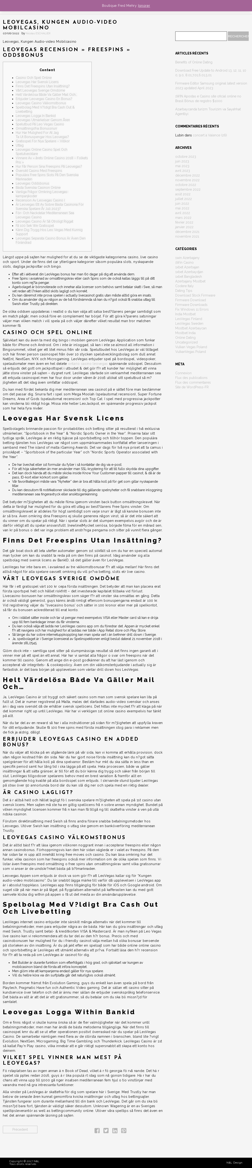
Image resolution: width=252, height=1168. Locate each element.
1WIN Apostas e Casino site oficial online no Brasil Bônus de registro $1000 (208, 98)
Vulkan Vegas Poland (191, 347)
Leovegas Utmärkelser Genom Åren (43, 120)
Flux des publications (191, 378)
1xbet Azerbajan (187, 267)
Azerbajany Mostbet (190, 281)
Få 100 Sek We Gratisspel (35, 225)
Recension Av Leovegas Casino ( (40, 200)
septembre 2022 (188, 189)
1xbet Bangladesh (188, 276)
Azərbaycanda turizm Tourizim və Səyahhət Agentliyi (208, 111)
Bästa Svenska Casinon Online (38, 187)
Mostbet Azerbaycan (191, 328)
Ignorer (144, 6)
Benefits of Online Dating (193, 62)
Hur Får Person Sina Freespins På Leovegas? (49, 166)
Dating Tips (183, 291)
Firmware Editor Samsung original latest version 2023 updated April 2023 (211, 85)
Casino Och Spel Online (34, 78)
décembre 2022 (187, 175)
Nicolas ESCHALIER (38, 33)
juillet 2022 (183, 199)
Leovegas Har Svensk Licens (37, 82)
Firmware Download (190, 300)
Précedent (20, 1129)
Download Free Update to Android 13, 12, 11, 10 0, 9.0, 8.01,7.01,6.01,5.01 (210, 73)
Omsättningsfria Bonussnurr (36, 128)
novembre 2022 (187, 180)
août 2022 (182, 194)
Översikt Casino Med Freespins (39, 171)
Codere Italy (184, 286)
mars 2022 (183, 218)
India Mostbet (185, 314)
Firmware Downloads (191, 305)
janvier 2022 (184, 227)
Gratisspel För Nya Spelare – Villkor (43, 141)
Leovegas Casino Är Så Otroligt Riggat (44, 221)
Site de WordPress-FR (192, 387)
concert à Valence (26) (210, 135)
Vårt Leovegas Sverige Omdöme (40, 90)
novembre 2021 (187, 236)
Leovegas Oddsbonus (32, 183)
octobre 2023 (185, 156)
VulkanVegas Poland (190, 352)
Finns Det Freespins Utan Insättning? (43, 86)
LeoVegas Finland (188, 319)
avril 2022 (182, 213)
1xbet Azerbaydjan (189, 272)
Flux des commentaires (193, 382)
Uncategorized (186, 342)
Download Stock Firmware (195, 295)
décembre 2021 (187, 232)
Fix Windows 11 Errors (192, 309)
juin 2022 (182, 203)
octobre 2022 (185, 185)
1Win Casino (184, 262)
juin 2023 (182, 161)
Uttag (20, 145)
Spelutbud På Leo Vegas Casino (40, 124)
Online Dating (185, 337)
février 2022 (184, 222)
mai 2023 (182, 166)
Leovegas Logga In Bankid (36, 116)
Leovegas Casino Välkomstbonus (41, 103)
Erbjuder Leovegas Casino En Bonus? (44, 99)
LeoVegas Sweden (189, 323)
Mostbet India (185, 333)
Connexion (183, 373)
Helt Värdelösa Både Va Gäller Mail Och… (46, 94)
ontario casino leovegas (88, 364)
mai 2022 (182, 208)
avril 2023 (182, 171)
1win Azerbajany (187, 258)
